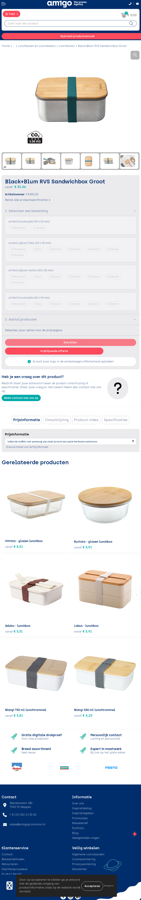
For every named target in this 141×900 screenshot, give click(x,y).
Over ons (78, 802)
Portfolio (78, 827)
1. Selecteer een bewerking (26, 211)
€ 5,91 (83, 547)
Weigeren (109, 886)
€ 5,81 (14, 715)
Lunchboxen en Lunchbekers (36, 46)
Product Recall (11, 873)
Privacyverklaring (84, 863)
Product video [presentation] (86, 420)
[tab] (26, 420)
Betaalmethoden (13, 858)
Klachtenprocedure (14, 868)
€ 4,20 (83, 715)
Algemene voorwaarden (88, 853)
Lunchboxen (67, 46)
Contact (7, 853)
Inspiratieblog (81, 807)
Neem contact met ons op (21, 397)
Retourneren (10, 863)
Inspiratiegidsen (83, 812)
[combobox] (65, 23)
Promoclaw (80, 817)
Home (6, 46)
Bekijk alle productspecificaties (27, 199)
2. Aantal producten (21, 319)
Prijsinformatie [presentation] (26, 420)
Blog (75, 832)
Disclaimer (79, 868)
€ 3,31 (14, 631)
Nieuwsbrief (80, 822)
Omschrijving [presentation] (57, 420)
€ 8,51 (14, 547)
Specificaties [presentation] (116, 420)
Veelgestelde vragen (85, 837)
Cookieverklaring (83, 858)
